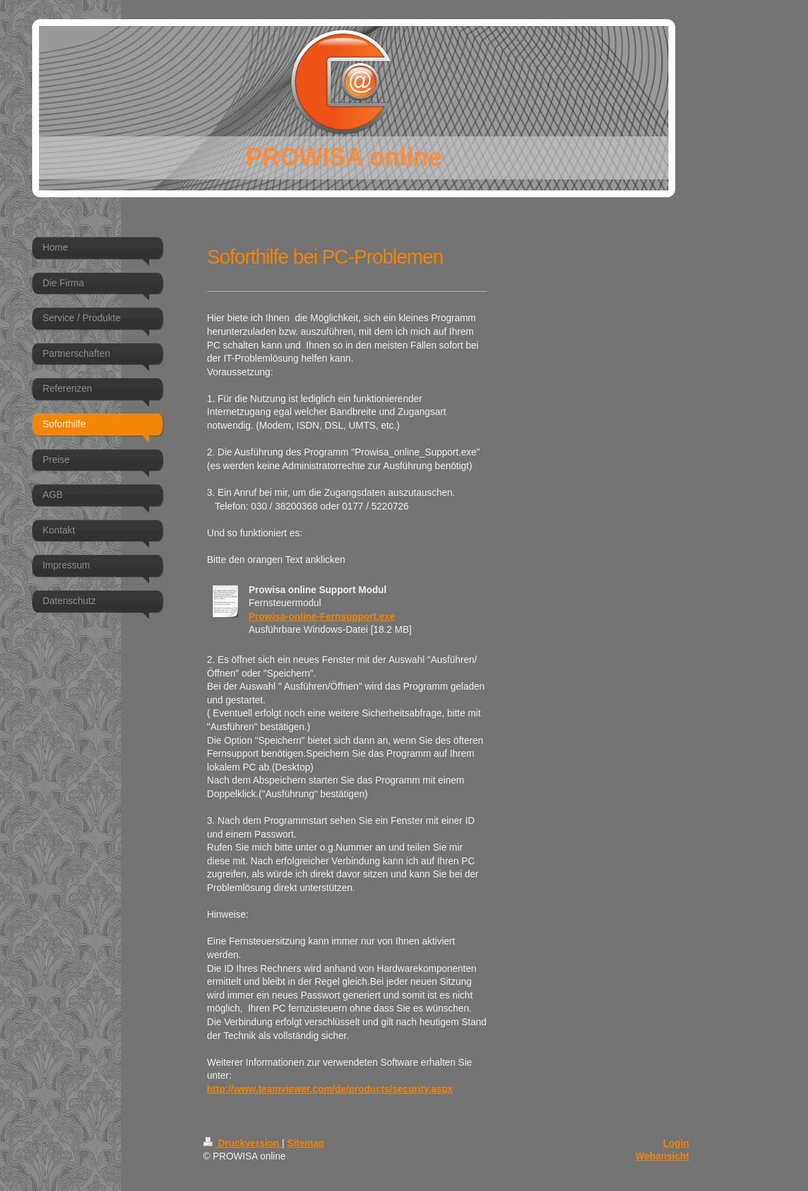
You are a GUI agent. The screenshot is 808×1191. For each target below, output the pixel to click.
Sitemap (305, 1143)
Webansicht (662, 1156)
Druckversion (242, 1143)
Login (676, 1143)
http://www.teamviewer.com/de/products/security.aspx (330, 1088)
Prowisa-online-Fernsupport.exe (322, 616)
